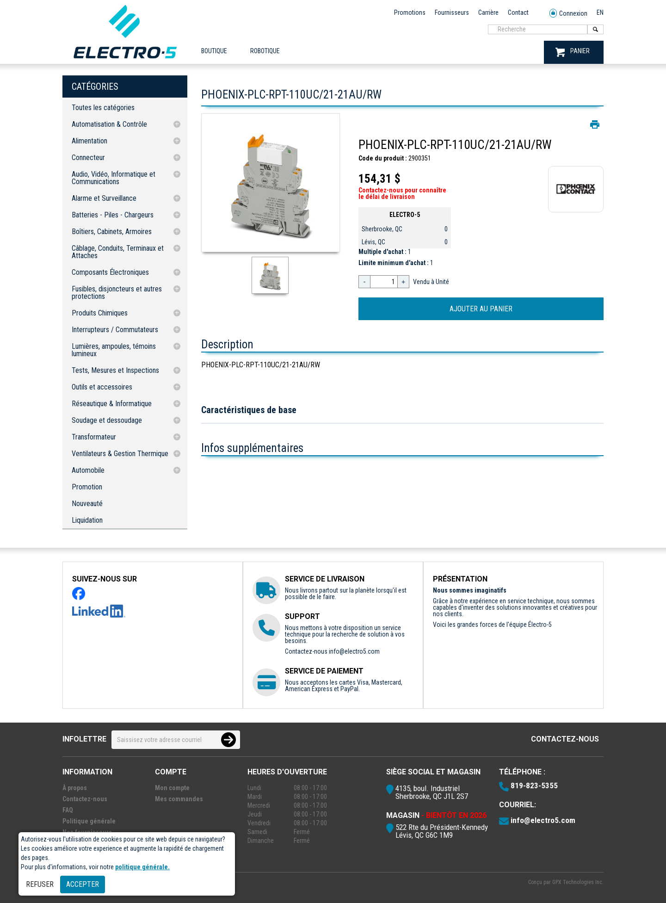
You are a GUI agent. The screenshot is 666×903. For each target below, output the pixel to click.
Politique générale (89, 821)
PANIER (572, 52)
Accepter (82, 884)
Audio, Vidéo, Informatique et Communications (113, 178)
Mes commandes (179, 799)
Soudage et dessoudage (107, 420)
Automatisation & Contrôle (109, 124)
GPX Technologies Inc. (578, 882)
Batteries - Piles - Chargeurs (113, 214)
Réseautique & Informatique (112, 403)
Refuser (40, 884)
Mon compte (172, 788)
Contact (518, 12)
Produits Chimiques (100, 313)
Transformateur (94, 437)
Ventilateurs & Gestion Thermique (120, 453)
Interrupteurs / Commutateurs (115, 329)
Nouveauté (87, 503)
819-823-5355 (534, 785)
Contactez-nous (565, 739)
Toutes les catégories (103, 107)
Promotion (87, 486)
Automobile (88, 470)
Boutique (214, 51)
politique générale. (142, 867)
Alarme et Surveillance (104, 198)
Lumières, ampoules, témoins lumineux (114, 350)
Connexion (568, 13)
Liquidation (87, 520)
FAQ (67, 810)
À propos (74, 788)
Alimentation (89, 140)
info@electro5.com (354, 651)
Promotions (410, 12)
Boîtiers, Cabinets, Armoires (112, 231)
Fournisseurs (452, 12)
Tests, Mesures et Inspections (115, 370)
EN (600, 12)
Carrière (488, 12)
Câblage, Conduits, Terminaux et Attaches (118, 252)
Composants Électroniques (110, 272)
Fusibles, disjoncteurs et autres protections (117, 293)
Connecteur (88, 157)
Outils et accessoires (102, 387)
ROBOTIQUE (265, 51)
